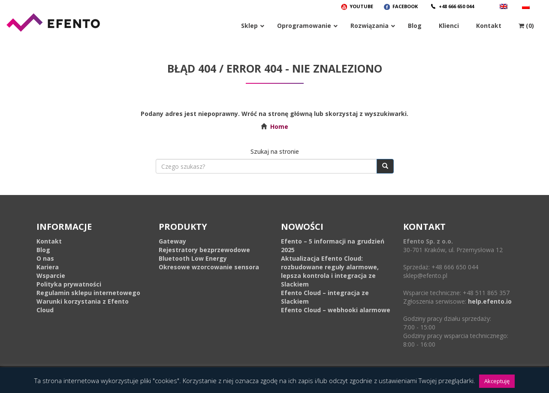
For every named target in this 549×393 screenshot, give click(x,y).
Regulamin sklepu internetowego (88, 293)
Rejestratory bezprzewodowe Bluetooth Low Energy (204, 254)
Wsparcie (50, 275)
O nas (45, 258)
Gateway (172, 241)
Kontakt (49, 241)
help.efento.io (490, 301)
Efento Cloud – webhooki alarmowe (335, 310)
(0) (526, 25)
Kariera (47, 267)
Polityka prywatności (68, 284)
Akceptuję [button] (497, 381)
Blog (43, 250)
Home (279, 126)
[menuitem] (527, 6)
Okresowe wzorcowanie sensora (209, 267)
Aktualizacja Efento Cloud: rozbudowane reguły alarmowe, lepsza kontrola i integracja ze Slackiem (330, 271)
